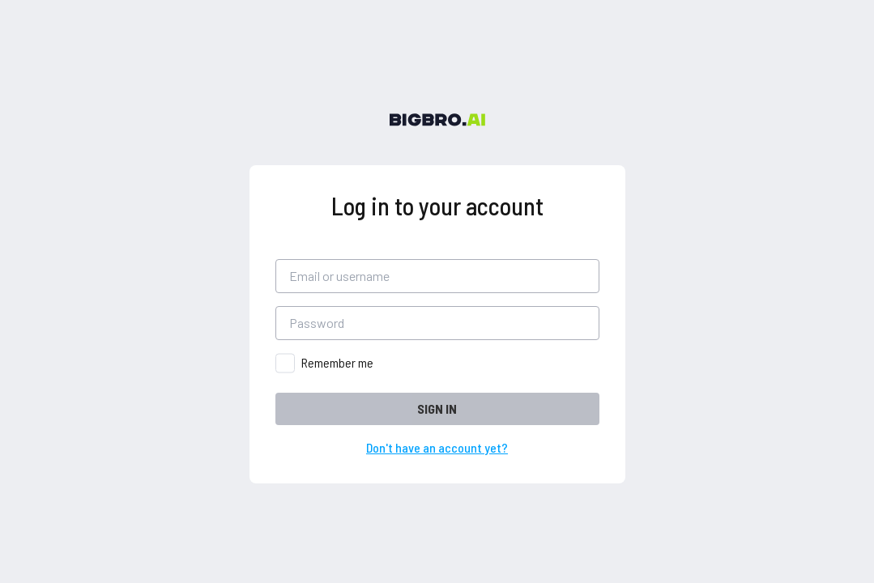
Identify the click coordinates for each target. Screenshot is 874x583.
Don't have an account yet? (437, 447)
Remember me (337, 362)
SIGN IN (437, 408)
